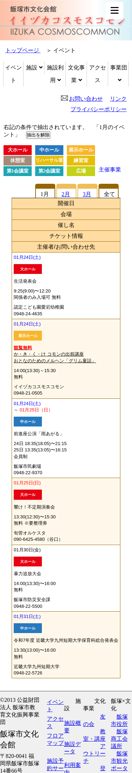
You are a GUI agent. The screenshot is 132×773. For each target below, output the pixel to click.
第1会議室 (18, 171)
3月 (87, 194)
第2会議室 (49, 171)
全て (109, 194)
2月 (66, 194)
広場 (81, 171)
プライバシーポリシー (98, 109)
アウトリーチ (94, 753)
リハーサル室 (49, 160)
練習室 (81, 160)
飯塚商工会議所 (119, 738)
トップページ (22, 50)
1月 (44, 194)
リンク (118, 99)
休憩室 (17, 160)
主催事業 (110, 170)
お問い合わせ (86, 99)
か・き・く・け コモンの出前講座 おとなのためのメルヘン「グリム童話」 (55, 354)
